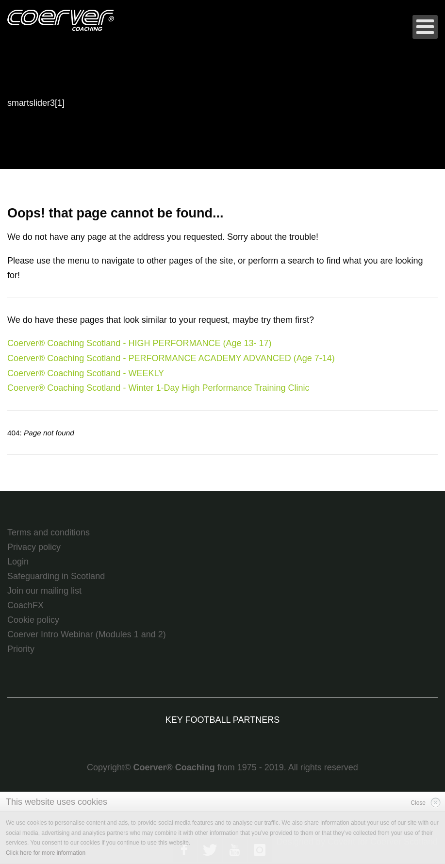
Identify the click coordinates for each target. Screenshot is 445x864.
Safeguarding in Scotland (56, 576)
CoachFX (25, 605)
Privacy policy (34, 547)
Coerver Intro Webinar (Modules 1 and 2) (86, 634)
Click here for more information (45, 852)
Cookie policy (33, 620)
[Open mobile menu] (425, 27)
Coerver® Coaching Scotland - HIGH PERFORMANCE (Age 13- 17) (139, 343)
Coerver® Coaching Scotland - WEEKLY (85, 373)
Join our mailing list (44, 591)
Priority (20, 649)
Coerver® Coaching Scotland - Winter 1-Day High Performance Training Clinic (158, 388)
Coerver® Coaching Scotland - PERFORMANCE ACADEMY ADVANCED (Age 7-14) (171, 358)
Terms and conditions (48, 532)
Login (18, 561)
